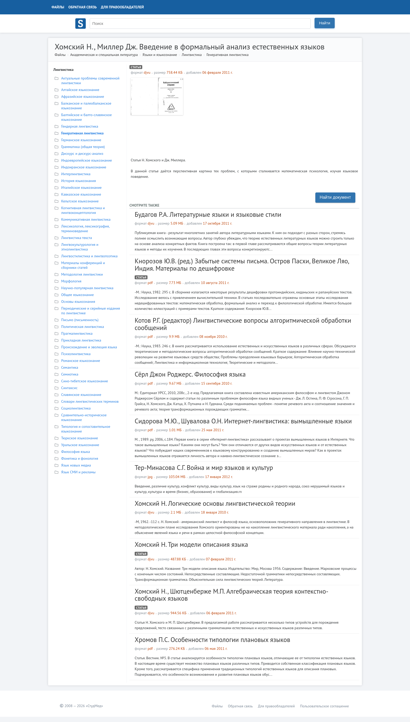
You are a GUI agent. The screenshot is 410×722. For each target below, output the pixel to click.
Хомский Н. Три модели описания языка (191, 544)
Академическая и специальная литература (104, 54)
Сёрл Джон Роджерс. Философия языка (190, 374)
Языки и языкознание (160, 54)
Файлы (58, 7)
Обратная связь (83, 7)
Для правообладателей (122, 7)
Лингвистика (192, 54)
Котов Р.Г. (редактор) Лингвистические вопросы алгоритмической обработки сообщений (243, 324)
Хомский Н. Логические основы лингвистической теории (215, 503)
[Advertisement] (272, 114)
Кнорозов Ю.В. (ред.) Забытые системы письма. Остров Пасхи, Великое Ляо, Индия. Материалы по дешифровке (242, 264)
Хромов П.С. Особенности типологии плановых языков (212, 639)
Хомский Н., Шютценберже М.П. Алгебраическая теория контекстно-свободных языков (231, 595)
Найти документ (335, 197)
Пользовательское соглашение (324, 706)
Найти (324, 23)
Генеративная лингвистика (228, 54)
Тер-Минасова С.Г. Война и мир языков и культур (204, 467)
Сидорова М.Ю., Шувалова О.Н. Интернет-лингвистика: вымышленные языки (243, 421)
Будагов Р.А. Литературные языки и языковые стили (208, 214)
